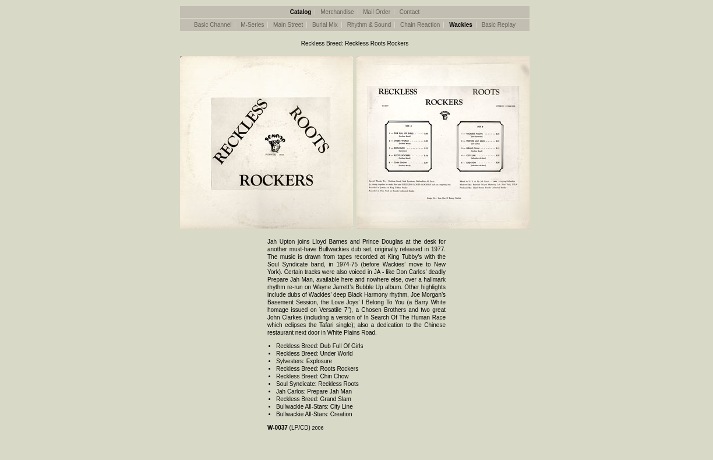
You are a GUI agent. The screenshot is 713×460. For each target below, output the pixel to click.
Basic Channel (212, 25)
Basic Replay (499, 25)
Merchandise (337, 12)
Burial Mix (325, 25)
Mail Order (376, 12)
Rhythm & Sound (369, 25)
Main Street (288, 25)
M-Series (252, 25)
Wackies (460, 25)
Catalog (301, 12)
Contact (409, 12)
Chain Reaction (420, 25)
